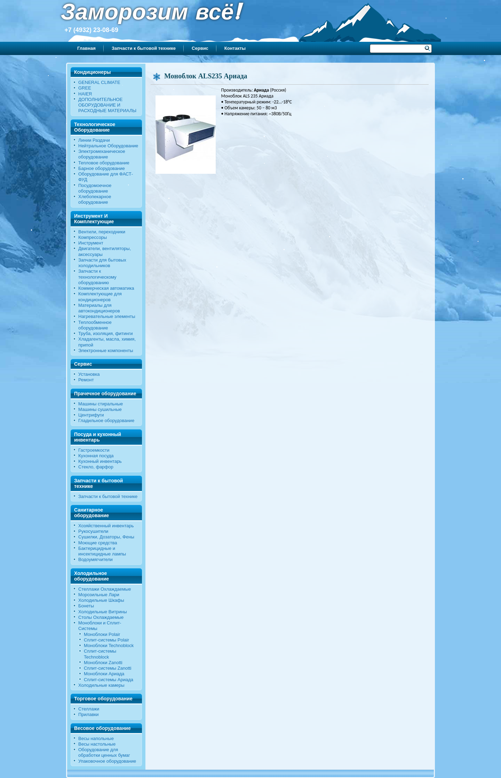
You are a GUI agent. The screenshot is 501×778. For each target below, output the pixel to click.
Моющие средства (97, 542)
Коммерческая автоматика (106, 288)
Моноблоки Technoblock (109, 645)
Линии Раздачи (94, 140)
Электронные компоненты (105, 350)
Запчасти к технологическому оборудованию (97, 277)
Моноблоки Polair (102, 634)
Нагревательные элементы (106, 316)
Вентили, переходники (101, 231)
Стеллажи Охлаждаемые (104, 589)
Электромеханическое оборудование (101, 154)
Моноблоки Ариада (104, 673)
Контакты (235, 48)
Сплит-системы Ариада (108, 679)
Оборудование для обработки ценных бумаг (104, 752)
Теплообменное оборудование (95, 325)
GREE (84, 88)
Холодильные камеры (101, 685)
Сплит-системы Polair (106, 640)
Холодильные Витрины (102, 611)
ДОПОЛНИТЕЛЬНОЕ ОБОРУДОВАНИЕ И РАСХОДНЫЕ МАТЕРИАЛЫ (107, 105)
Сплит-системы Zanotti (108, 668)
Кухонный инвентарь (100, 461)
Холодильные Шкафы (101, 600)
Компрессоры (92, 237)
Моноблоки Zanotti (103, 662)
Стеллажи (88, 708)
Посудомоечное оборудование (94, 188)
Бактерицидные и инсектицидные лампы (102, 551)
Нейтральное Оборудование (108, 145)
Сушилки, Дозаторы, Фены (106, 536)
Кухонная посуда (96, 455)
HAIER (85, 93)
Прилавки (88, 714)
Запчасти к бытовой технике (144, 48)
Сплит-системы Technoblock (100, 653)
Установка (89, 374)
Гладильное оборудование (106, 420)
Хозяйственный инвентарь (106, 525)
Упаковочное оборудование (107, 761)
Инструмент (90, 243)
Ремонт (86, 379)
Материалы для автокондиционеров (99, 308)
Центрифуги (91, 415)
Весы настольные (97, 744)
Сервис (200, 48)
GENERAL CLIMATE (99, 82)
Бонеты (86, 605)
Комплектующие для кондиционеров (100, 296)
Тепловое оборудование (103, 162)
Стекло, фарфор (95, 466)
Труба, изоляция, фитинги (105, 333)
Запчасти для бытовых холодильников (102, 262)
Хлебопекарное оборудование (94, 199)
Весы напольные (96, 738)
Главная (86, 48)
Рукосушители (93, 531)
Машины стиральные (100, 403)
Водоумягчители (95, 559)
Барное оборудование (101, 168)
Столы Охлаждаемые (101, 617)
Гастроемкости (93, 450)
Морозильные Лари (98, 594)
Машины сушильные (100, 409)
